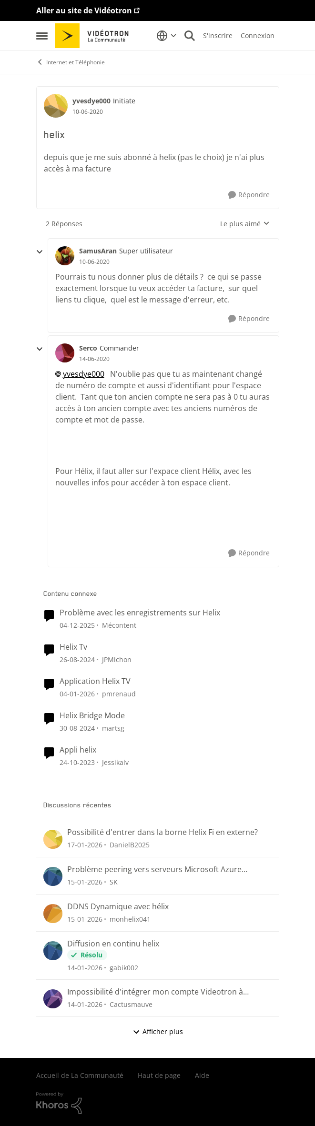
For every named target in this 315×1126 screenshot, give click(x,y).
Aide (202, 1075)
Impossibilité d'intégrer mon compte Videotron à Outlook (155, 992)
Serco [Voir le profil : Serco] (88, 347)
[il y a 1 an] (77, 659)
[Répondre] (249, 195)
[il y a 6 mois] (77, 694)
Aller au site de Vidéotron (84, 10)
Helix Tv (73, 647)
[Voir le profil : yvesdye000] (56, 106)
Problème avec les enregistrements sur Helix (140, 613)
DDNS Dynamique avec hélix (118, 907)
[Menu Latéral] (41, 36)
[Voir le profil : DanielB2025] (52, 839)
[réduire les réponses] (39, 252)
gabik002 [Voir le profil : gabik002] (124, 967)
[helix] (94, 262)
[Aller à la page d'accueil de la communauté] (95, 35)
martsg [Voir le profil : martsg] (113, 728)
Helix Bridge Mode (92, 716)
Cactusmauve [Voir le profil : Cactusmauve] (131, 1004)
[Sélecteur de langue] (166, 35)
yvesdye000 (83, 374)
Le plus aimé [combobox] (245, 224)
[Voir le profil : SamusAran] (64, 255)
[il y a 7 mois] (77, 625)
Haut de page (159, 1075)
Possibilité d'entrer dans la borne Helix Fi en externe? (162, 832)
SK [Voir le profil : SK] (114, 881)
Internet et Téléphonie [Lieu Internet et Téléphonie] (70, 62)
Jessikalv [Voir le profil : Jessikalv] (115, 761)
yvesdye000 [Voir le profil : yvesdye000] (91, 100)
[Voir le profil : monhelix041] (52, 913)
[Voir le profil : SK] (52, 876)
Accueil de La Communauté (79, 1075)
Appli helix (78, 750)
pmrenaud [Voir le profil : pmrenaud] (119, 693)
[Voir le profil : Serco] (64, 352)
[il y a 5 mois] (84, 845)
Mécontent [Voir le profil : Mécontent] (119, 625)
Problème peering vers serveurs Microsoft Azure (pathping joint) (154, 870)
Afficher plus (157, 1031)
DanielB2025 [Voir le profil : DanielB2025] (130, 844)
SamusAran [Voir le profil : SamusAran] (98, 250)
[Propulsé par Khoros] (157, 1103)
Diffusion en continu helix (113, 944)
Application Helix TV (95, 681)
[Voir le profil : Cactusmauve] (52, 998)
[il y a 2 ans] (77, 762)
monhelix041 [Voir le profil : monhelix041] (130, 919)
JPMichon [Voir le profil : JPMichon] (117, 659)
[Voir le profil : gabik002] (52, 950)
